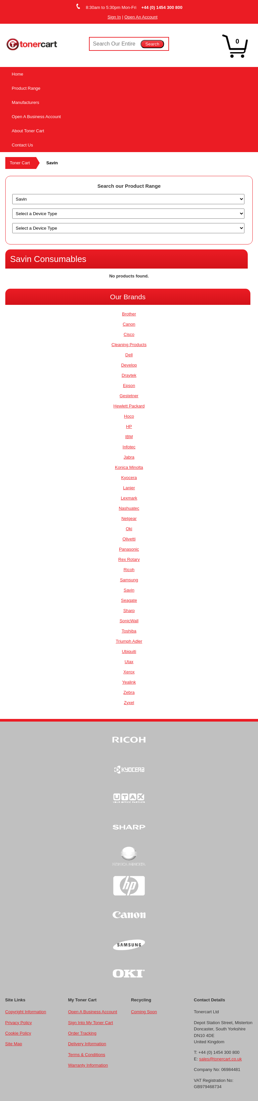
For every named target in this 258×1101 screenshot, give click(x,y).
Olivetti (129, 538)
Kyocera (129, 477)
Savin (129, 590)
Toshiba (129, 631)
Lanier (129, 487)
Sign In (114, 17)
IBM (129, 436)
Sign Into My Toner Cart (90, 1022)
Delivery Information (87, 1043)
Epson (129, 385)
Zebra (129, 692)
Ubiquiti (129, 651)
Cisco (129, 334)
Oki (129, 528)
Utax (129, 661)
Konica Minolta (129, 467)
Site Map (13, 1043)
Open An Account (140, 17)
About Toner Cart (28, 130)
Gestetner (129, 395)
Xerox (129, 671)
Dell (129, 354)
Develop (129, 365)
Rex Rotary (129, 559)
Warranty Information (88, 1065)
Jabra (129, 457)
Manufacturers (25, 102)
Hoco (129, 416)
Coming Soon (144, 1011)
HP (129, 426)
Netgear (129, 518)
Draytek (129, 375)
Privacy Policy (18, 1022)
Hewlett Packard (129, 406)
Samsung (129, 579)
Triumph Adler (129, 641)
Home (17, 74)
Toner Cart (20, 162)
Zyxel (129, 702)
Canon (129, 324)
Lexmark (129, 498)
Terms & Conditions (86, 1054)
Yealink (129, 682)
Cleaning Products (129, 344)
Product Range (26, 88)
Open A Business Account (36, 116)
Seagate (129, 600)
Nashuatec (129, 508)
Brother (129, 313)
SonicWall (128, 620)
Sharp (129, 610)
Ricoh (128, 569)
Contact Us (22, 145)
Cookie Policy (18, 1033)
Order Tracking (82, 1033)
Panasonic (129, 549)
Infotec (129, 446)
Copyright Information (25, 1011)
